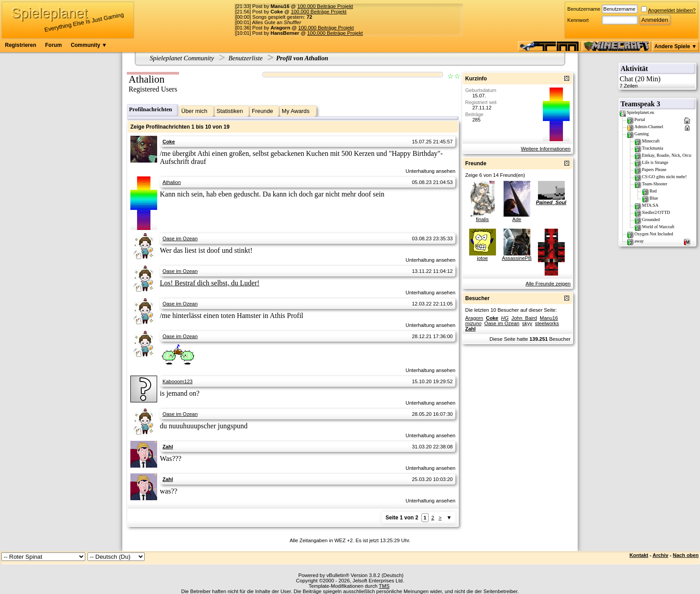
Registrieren (20, 45)
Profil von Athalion (302, 58)
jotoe (482, 258)
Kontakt (638, 555)
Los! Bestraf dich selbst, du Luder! (209, 283)
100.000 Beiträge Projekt (325, 6)
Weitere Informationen (546, 148)
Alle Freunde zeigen (548, 283)
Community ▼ (89, 45)
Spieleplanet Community (182, 58)
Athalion (171, 182)
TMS (384, 586)
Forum (53, 45)
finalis (482, 219)
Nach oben (686, 555)
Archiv (660, 555)
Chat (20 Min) (657, 81)
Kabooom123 (177, 381)
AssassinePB (517, 258)
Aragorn (474, 318)
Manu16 (549, 318)
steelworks (547, 323)
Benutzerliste (246, 58)
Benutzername (583, 9)
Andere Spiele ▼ (675, 46)
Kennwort (578, 20)
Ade (516, 219)
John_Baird (524, 318)
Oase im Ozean (180, 238)
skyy (527, 323)
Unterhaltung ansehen (430, 171)
